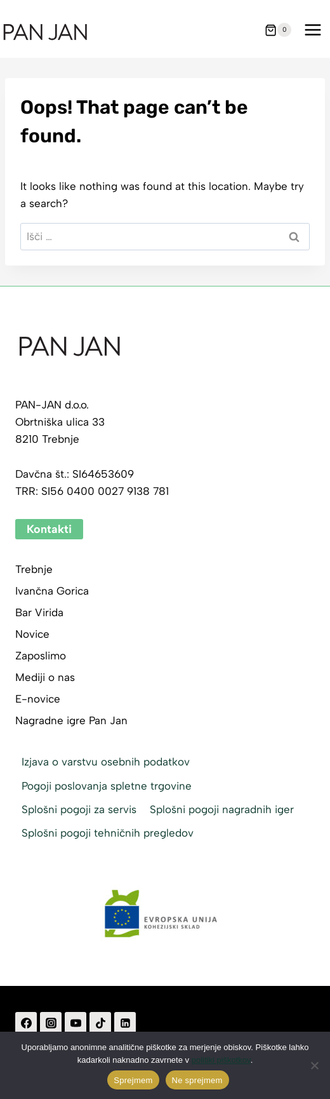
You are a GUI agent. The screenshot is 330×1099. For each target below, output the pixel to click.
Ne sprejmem (197, 1080)
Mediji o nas (45, 677)
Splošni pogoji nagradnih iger (222, 809)
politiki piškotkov (221, 1060)
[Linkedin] (125, 1023)
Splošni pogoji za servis (79, 809)
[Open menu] (312, 30)
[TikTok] (100, 1023)
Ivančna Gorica (52, 590)
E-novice (37, 698)
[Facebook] (26, 1023)
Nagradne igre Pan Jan (71, 720)
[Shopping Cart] (278, 30)
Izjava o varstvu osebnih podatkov (106, 761)
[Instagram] (51, 1023)
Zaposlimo (40, 655)
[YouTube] (75, 1023)
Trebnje (34, 569)
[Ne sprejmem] (314, 1065)
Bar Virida (39, 612)
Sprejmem (133, 1080)
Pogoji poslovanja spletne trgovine (107, 785)
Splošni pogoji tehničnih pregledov (108, 832)
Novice (32, 634)
